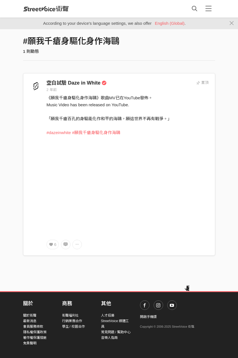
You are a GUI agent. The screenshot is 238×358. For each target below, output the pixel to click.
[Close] (231, 23)
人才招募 (107, 315)
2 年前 (51, 90)
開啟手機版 (148, 317)
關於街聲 (29, 315)
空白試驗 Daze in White (76, 83)
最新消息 (29, 321)
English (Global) (170, 23)
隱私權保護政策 (34, 332)
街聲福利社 (70, 315)
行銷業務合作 (72, 321)
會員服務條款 (33, 327)
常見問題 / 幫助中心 (116, 332)
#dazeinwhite (58, 132)
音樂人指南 (109, 338)
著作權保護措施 (34, 338)
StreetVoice (46, 8)
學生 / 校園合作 (73, 327)
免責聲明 (29, 343)
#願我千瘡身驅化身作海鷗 (96, 132)
